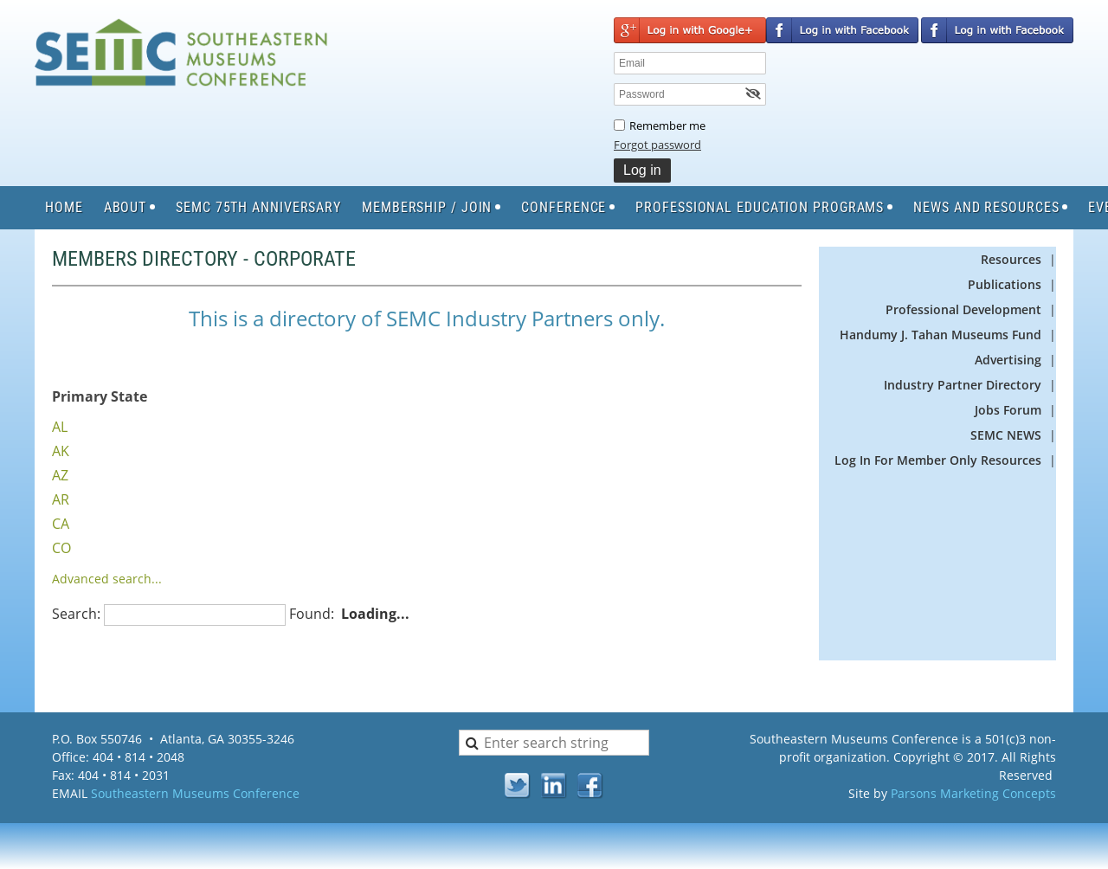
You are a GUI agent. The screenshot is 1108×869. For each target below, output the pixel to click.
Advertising (1008, 359)
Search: (76, 613)
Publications (1004, 284)
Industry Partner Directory (964, 385)
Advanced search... (107, 578)
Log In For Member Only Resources (937, 460)
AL (60, 426)
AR (60, 499)
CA (60, 523)
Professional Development (963, 309)
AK (60, 450)
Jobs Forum (1008, 410)
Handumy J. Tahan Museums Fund (940, 334)
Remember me (667, 125)
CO (61, 547)
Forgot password (657, 144)
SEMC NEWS (1005, 435)
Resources (1011, 259)
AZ (60, 475)
